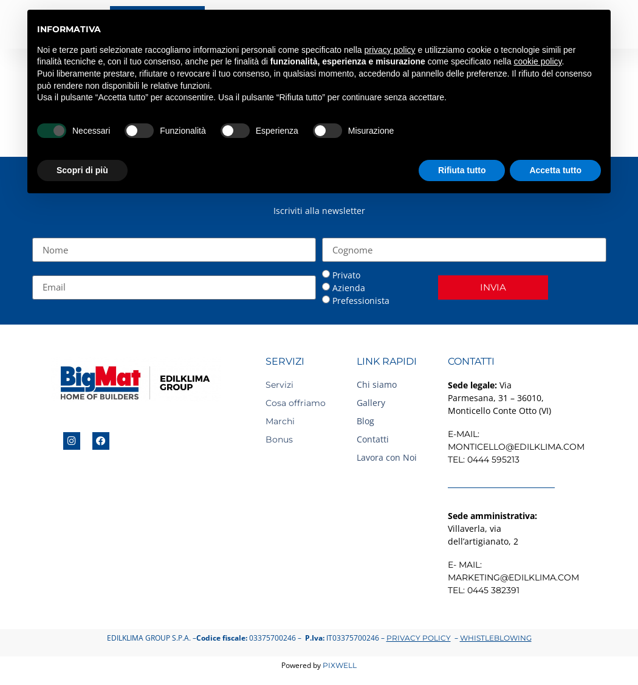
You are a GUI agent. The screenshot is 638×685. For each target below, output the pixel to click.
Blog (365, 421)
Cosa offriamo (296, 403)
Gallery (371, 403)
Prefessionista (360, 302)
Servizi (279, 385)
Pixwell (340, 666)
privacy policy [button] (390, 50)
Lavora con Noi (387, 458)
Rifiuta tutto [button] (462, 170)
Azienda (348, 289)
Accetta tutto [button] (555, 170)
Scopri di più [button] (82, 170)
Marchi (280, 421)
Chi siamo (377, 385)
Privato (346, 276)
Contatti (373, 440)
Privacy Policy (418, 639)
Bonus (279, 440)
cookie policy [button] (537, 61)
